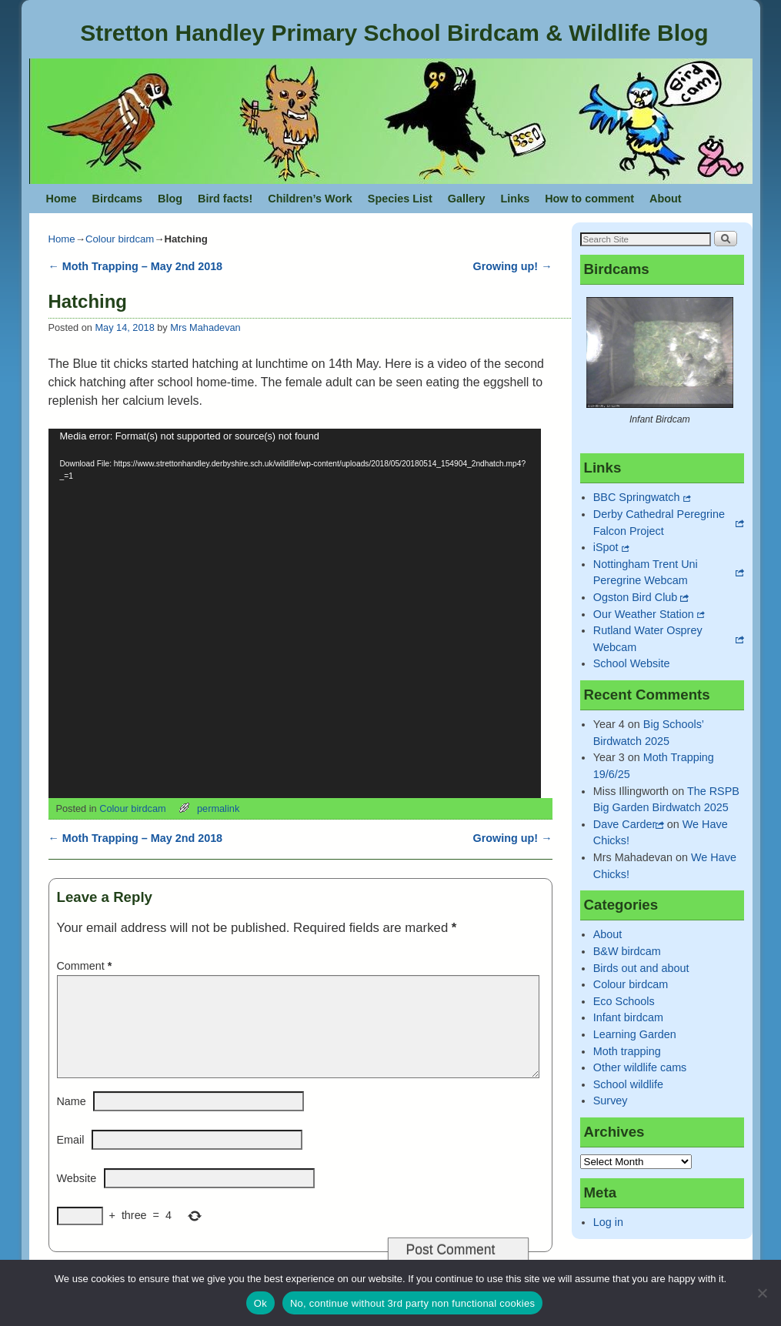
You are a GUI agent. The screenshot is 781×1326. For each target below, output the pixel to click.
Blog (170, 198)
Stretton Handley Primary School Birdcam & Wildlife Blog (394, 32)
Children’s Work (310, 198)
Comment (86, 966)
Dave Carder (624, 824)
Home (61, 198)
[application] (294, 613)
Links (515, 198)
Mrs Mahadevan (205, 327)
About (665, 198)
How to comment (589, 198)
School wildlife (628, 1084)
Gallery (467, 198)
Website (77, 1197)
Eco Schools (624, 1001)
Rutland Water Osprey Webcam (648, 638)
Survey (610, 1100)
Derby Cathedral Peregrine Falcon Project (659, 522)
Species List (400, 198)
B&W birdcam (627, 951)
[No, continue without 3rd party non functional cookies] (761, 1293)
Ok (260, 1303)
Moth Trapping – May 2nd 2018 (135, 266)
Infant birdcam (628, 1017)
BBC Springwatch (636, 497)
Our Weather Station (643, 614)
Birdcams (117, 198)
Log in (608, 1222)
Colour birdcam (119, 239)
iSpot (606, 547)
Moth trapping (627, 1051)
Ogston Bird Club (635, 597)
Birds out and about (641, 968)
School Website (631, 663)
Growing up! (512, 266)
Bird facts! (225, 198)
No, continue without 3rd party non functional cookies (412, 1303)
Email (71, 1158)
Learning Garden (634, 1034)
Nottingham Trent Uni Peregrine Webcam (645, 572)
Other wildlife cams (640, 1067)
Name (71, 1120)
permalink (218, 808)
